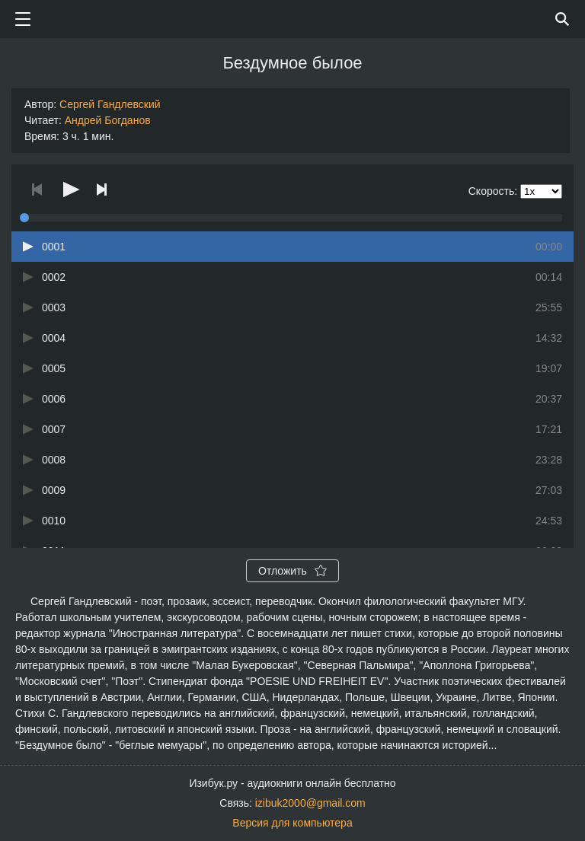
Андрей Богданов (108, 120)
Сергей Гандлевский (109, 104)
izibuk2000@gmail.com (310, 803)
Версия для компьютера (292, 823)
